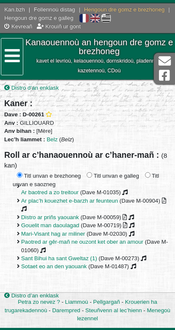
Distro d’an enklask (31, 88)
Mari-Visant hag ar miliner (53, 234)
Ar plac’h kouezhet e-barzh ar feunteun (69, 201)
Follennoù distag (54, 9)
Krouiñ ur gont (59, 26)
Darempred (66, 310)
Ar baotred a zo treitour (50, 192)
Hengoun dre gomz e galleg (38, 18)
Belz (52, 139)
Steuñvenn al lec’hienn (113, 310)
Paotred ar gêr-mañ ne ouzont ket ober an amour (82, 242)
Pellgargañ (106, 302)
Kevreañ (18, 26)
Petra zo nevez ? (39, 302)
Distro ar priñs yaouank (50, 217)
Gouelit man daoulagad (50, 225)
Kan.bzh (14, 9)
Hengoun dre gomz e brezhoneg (124, 9)
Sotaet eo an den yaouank (54, 266)
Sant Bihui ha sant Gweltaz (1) (59, 258)
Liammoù (76, 302)
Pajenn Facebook (164, 75)
